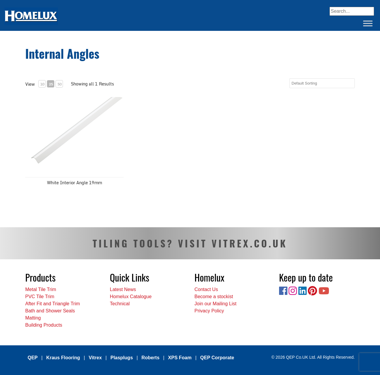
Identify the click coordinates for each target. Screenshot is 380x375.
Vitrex (95, 357)
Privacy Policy (209, 310)
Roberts (150, 357)
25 (51, 84)
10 (42, 84)
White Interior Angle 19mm (74, 182)
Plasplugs (121, 357)
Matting (33, 317)
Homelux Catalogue (131, 296)
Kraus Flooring (63, 357)
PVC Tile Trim (39, 296)
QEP (33, 357)
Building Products (43, 325)
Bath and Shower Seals (50, 310)
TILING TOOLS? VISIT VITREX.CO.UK (190, 243)
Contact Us (206, 289)
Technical (120, 303)
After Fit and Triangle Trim (52, 303)
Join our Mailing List (215, 303)
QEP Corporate (217, 357)
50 (59, 84)
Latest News (123, 289)
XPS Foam (179, 357)
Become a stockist (213, 296)
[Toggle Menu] (368, 23)
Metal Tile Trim (40, 289)
